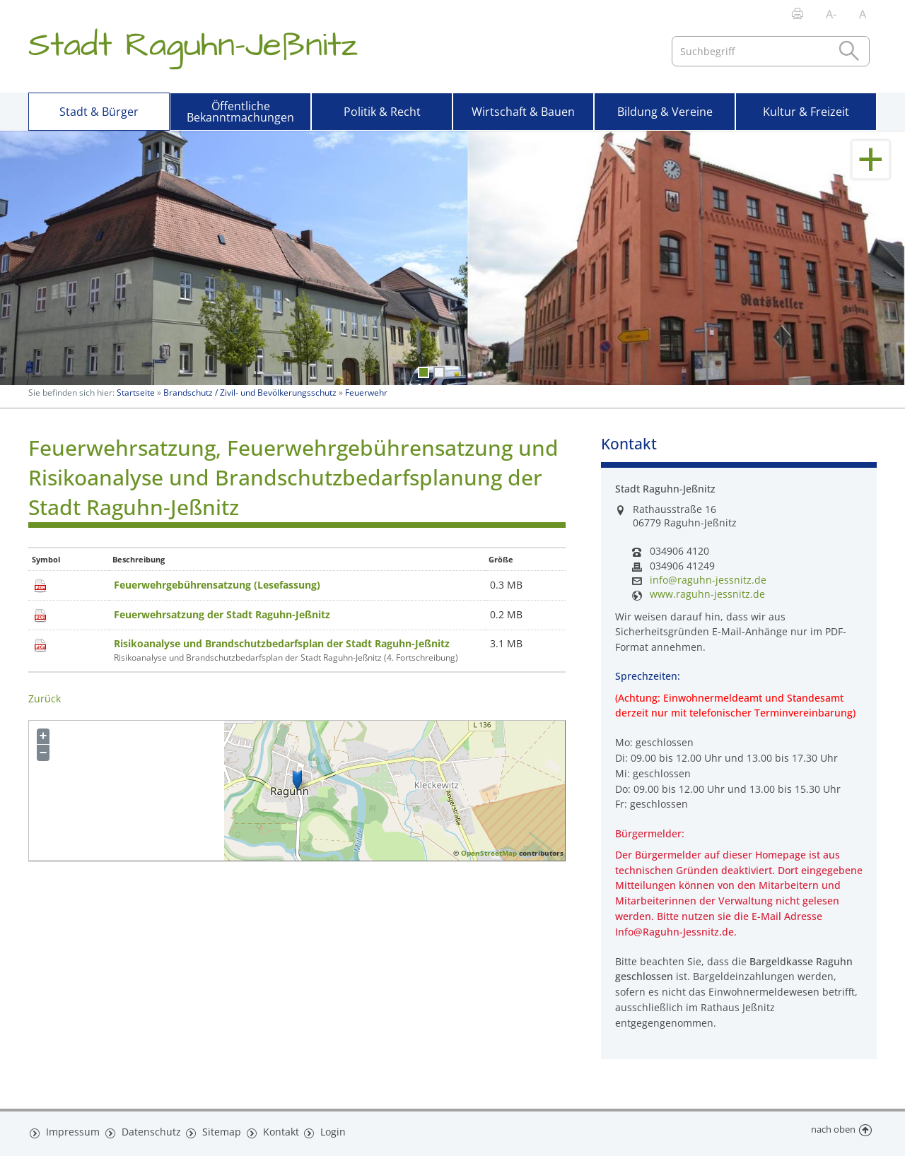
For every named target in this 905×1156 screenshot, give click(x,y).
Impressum (70, 1129)
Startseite (136, 393)
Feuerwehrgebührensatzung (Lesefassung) (217, 584)
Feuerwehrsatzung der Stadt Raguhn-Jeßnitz (222, 614)
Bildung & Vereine (665, 111)
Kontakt (270, 1129)
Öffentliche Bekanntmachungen (240, 111)
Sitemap (212, 1129)
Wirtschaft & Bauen (523, 111)
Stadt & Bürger (99, 111)
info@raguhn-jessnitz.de (708, 580)
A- (831, 14)
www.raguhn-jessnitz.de (707, 594)
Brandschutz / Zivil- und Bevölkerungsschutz (250, 393)
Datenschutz (144, 1129)
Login (323, 1129)
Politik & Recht (382, 111)
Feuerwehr (366, 393)
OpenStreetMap (489, 853)
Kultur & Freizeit (806, 111)
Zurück (44, 698)
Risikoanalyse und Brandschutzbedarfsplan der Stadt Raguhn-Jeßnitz (282, 643)
